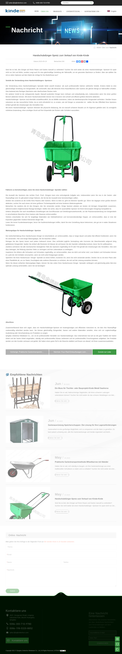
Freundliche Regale (75, 620)
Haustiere (71, 632)
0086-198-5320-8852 (21, 631)
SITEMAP (57, 650)
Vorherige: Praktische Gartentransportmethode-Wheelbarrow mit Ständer (29, 352)
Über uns (105, 47)
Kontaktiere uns (17, 644)
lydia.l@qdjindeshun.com (18, 3)
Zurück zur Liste (104, 352)
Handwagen (72, 624)
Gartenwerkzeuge (74, 628)
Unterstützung (49, 628)
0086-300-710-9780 (43, 3)
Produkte (47, 624)
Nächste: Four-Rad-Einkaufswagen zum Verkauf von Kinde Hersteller (73, 352)
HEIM (98, 47)
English (113, 11)
